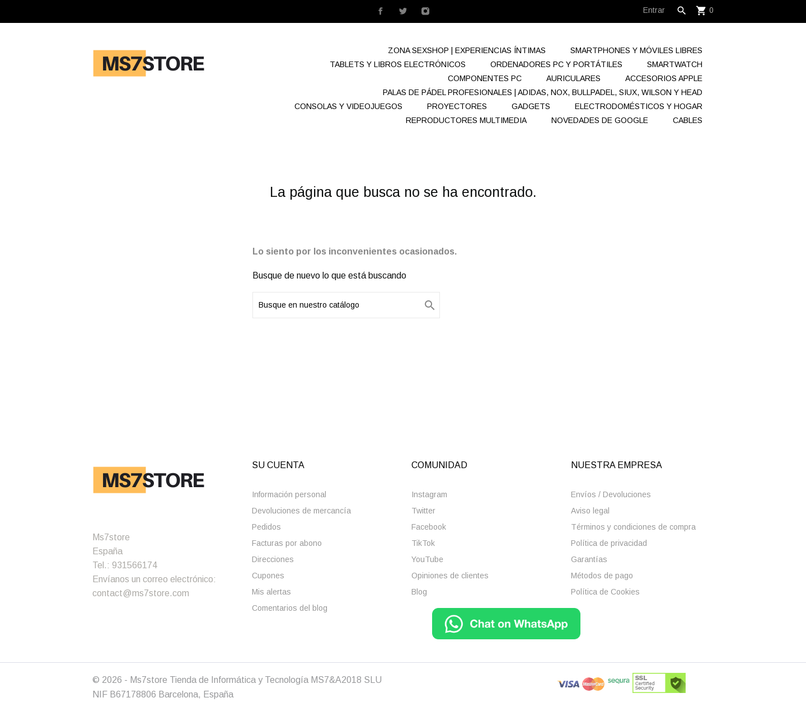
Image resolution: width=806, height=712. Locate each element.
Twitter (423, 510)
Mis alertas (271, 591)
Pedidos (266, 526)
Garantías (589, 559)
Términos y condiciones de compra (633, 526)
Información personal (289, 494)
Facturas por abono (287, 543)
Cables (687, 120)
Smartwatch (674, 64)
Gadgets (531, 106)
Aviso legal (590, 510)
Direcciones (273, 559)
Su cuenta (278, 465)
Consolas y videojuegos (348, 106)
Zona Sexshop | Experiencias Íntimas (467, 50)
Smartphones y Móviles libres (636, 50)
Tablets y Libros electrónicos (398, 64)
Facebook (428, 526)
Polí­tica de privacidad (609, 543)
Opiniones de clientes (450, 575)
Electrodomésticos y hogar (638, 106)
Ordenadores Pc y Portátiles (556, 64)
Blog (419, 591)
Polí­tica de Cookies (605, 591)
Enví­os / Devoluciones (611, 494)
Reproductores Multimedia (466, 120)
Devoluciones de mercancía (301, 510)
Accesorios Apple (663, 78)
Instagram (429, 494)
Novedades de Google (599, 120)
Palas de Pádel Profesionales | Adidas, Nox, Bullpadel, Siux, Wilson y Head (542, 92)
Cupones (268, 575)
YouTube (427, 559)
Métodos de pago (602, 575)
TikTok (423, 543)
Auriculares (573, 78)
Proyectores (457, 106)
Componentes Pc (485, 78)
